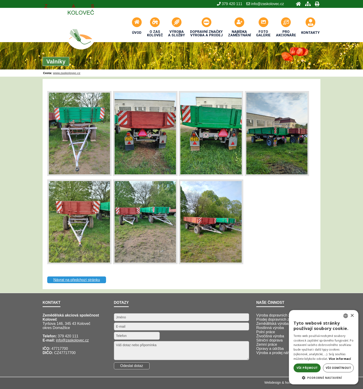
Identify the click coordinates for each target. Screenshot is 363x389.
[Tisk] (315, 4)
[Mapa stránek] (306, 4)
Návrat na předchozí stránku (76, 280)
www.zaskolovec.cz (66, 73)
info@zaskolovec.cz (72, 340)
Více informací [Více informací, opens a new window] (340, 359)
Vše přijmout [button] (307, 368)
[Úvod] (297, 4)
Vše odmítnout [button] (338, 368)
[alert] (323, 347)
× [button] (352, 315)
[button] (324, 377)
